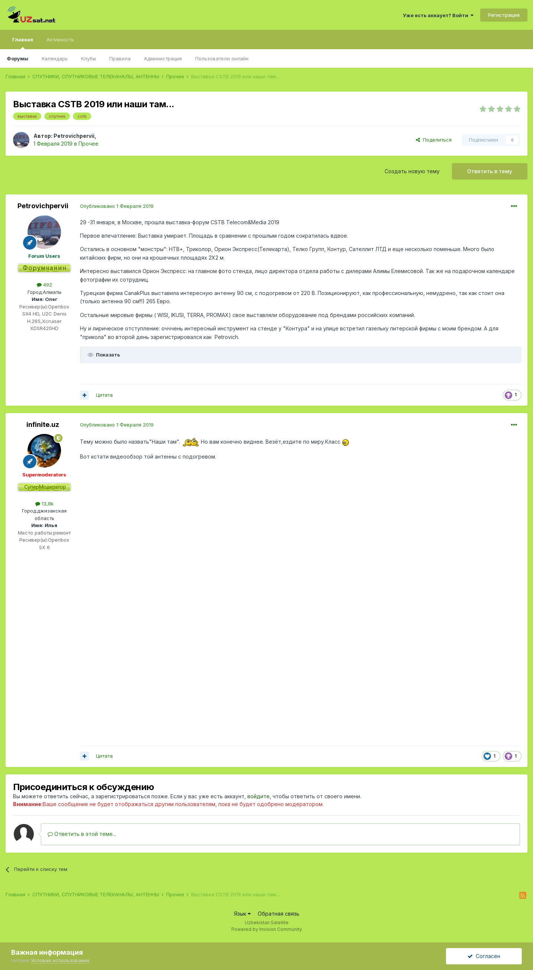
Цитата (104, 395)
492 (44, 285)
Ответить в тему (489, 171)
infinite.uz (42, 424)
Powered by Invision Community (266, 929)
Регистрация (504, 15)
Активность (60, 39)
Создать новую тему (412, 171)
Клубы (88, 58)
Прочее (88, 143)
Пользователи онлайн (221, 58)
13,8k (44, 504)
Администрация (163, 58)
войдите (258, 796)
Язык (242, 913)
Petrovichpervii (74, 136)
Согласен (484, 956)
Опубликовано (117, 206)
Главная (22, 43)
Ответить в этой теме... (82, 834)
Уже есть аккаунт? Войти (438, 15)
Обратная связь (278, 913)
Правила (120, 58)
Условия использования (60, 960)
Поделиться (434, 140)
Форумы (17, 58)
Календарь (55, 58)
